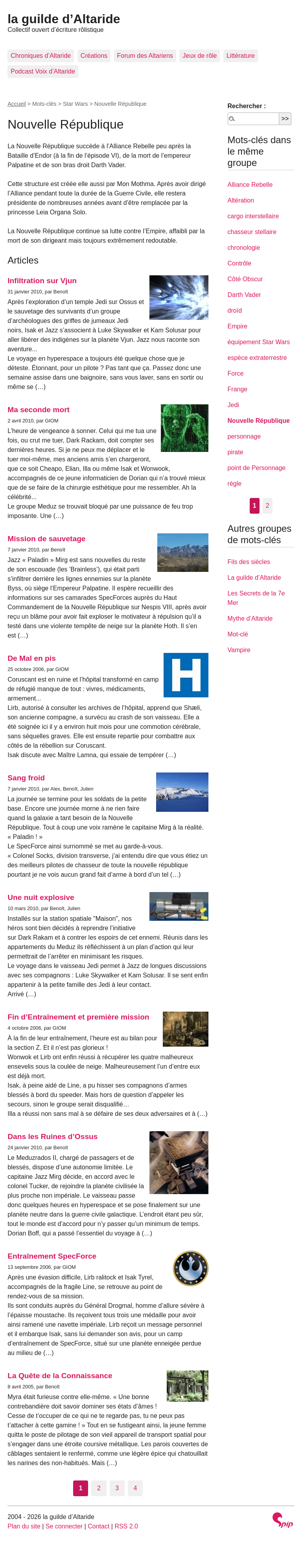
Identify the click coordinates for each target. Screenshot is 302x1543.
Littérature (240, 55)
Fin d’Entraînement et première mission (78, 1017)
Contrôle (239, 263)
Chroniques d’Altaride (41, 55)
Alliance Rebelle (250, 184)
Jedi (233, 405)
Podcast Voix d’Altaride (43, 71)
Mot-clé (238, 634)
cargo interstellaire (253, 216)
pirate (235, 452)
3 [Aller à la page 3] (117, 1488)
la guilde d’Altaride (63, 19)
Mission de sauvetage (46, 539)
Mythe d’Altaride (250, 618)
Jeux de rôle (199, 55)
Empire (238, 326)
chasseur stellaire (252, 232)
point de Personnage (257, 468)
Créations (94, 55)
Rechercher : (247, 106)
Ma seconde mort (38, 410)
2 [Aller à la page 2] (99, 1488)
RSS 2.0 (126, 1526)
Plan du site (24, 1526)
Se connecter (64, 1526)
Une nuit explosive (40, 897)
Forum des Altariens (145, 55)
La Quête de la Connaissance (59, 1376)
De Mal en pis (31, 658)
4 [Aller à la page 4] (135, 1488)
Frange (238, 389)
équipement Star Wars (259, 342)
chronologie (244, 247)
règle (235, 483)
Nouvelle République (259, 420)
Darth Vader (244, 294)
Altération (241, 200)
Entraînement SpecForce (51, 1256)
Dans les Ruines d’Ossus (52, 1136)
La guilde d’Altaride (254, 577)
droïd (235, 310)
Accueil (16, 104)
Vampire (239, 650)
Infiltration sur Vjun (42, 281)
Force (236, 373)
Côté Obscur (245, 279)
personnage (244, 436)
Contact (98, 1526)
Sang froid (26, 778)
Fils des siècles (249, 562)
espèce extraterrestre (257, 357)
